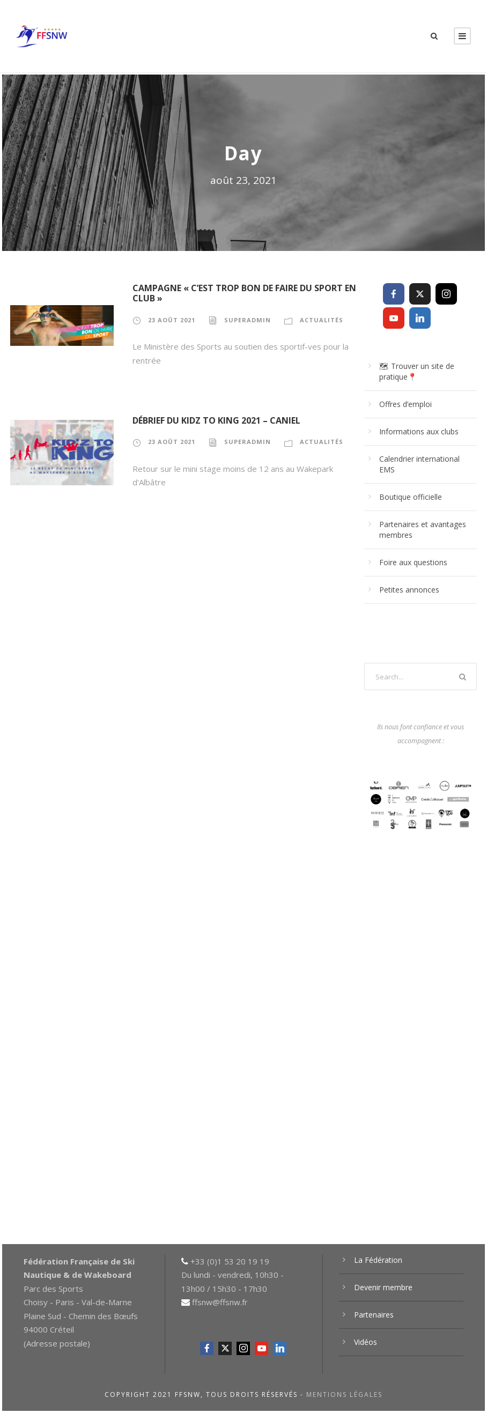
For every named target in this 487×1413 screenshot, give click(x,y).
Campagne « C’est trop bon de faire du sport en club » (244, 293)
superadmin (247, 320)
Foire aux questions (413, 562)
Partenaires (374, 1315)
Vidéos (365, 1342)
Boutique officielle (410, 497)
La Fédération (378, 1260)
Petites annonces (409, 590)
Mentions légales (344, 1394)
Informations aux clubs (419, 431)
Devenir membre (383, 1287)
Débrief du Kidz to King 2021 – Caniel (216, 420)
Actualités (321, 320)
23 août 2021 (171, 320)
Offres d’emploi (405, 404)
